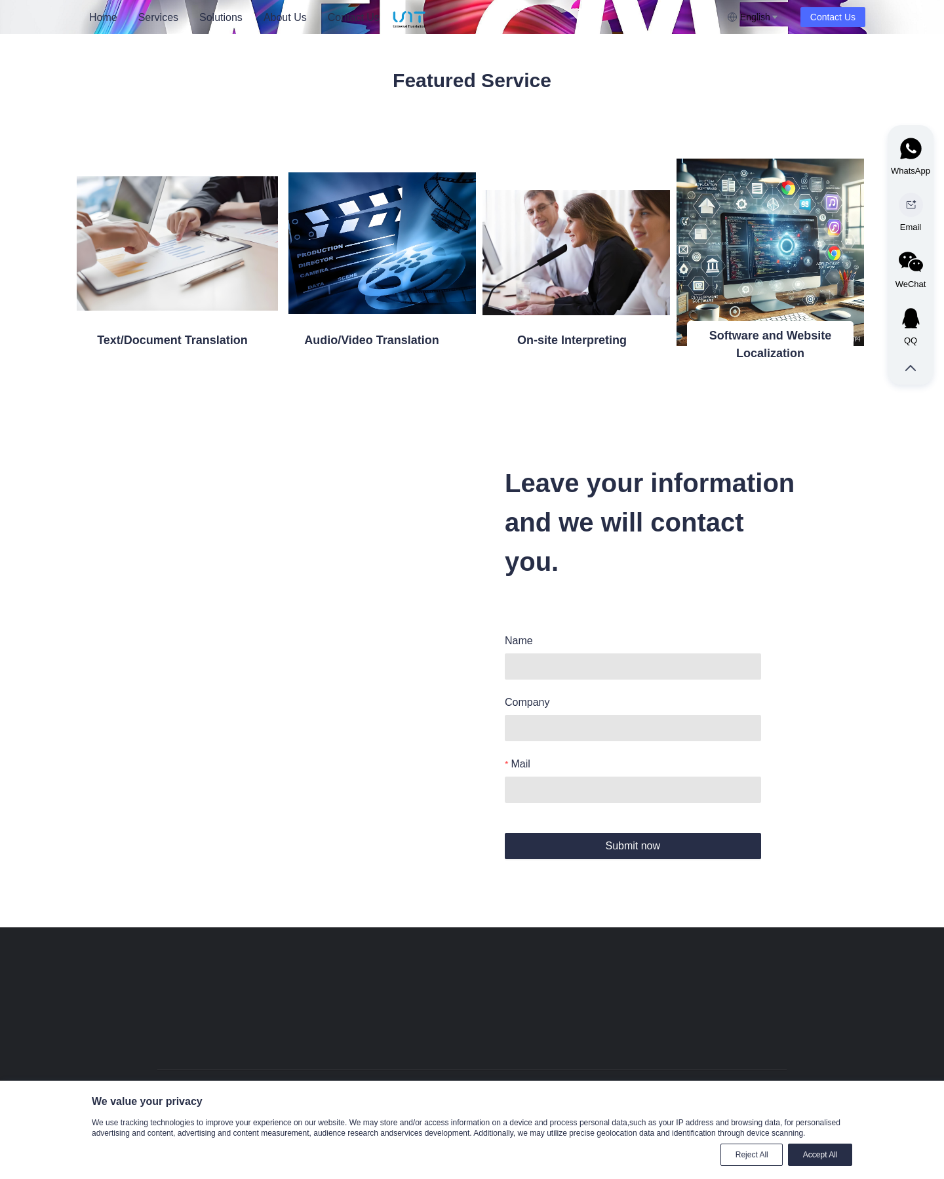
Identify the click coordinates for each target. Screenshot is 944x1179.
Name (519, 640)
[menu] (235, 17)
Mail (520, 763)
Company (527, 702)
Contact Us (354, 17)
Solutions (221, 17)
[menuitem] (103, 18)
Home (103, 17)
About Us (285, 17)
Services (158, 17)
